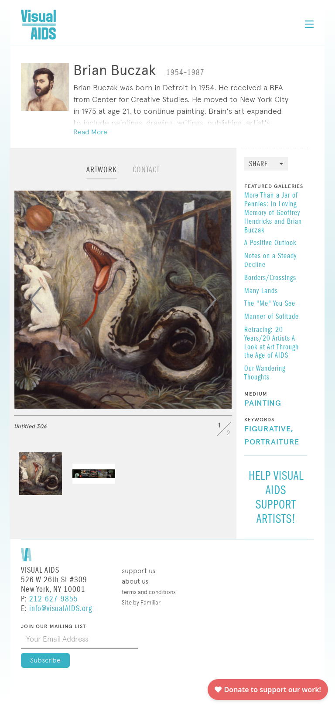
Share (258, 164)
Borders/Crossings (270, 278)
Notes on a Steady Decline (270, 261)
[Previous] (35, 299)
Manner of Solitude (271, 317)
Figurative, (269, 429)
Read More (90, 132)
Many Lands (261, 291)
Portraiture (271, 442)
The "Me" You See (269, 304)
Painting (262, 403)
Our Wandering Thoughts (264, 373)
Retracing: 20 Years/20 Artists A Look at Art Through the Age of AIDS (271, 343)
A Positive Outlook (270, 243)
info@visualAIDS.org (60, 608)
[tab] (101, 174)
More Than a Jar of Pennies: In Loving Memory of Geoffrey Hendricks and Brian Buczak (273, 213)
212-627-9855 (53, 599)
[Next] (210, 299)
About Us (135, 581)
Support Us (138, 571)
